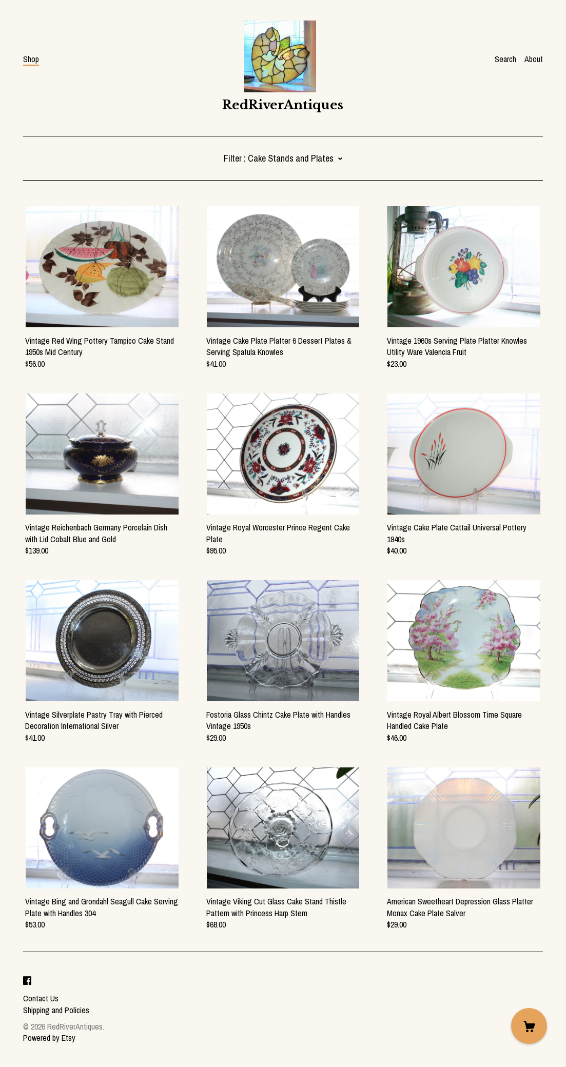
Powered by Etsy (49, 1037)
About (533, 59)
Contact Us (40, 998)
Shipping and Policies (56, 1010)
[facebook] (27, 980)
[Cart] (529, 1026)
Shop (31, 59)
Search (505, 59)
